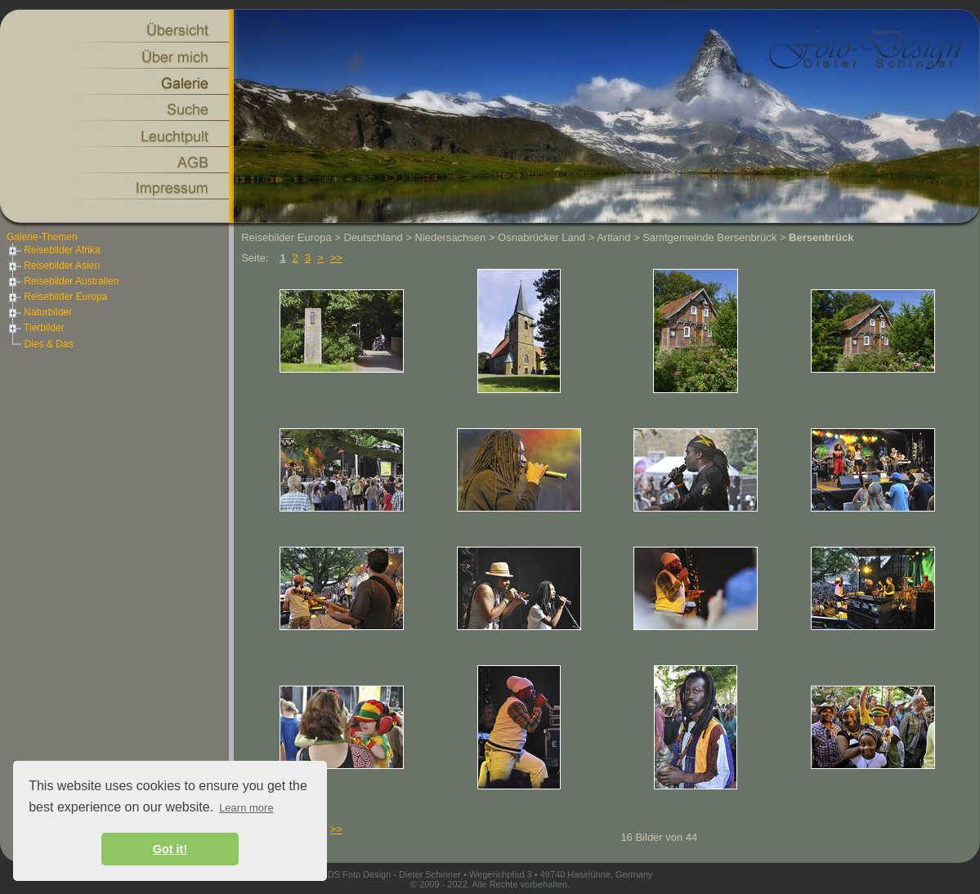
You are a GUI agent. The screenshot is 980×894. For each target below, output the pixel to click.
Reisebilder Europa (57, 296)
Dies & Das (49, 344)
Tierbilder (36, 327)
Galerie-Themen (42, 237)
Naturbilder (39, 312)
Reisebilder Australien (63, 281)
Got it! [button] (170, 849)
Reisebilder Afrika (54, 250)
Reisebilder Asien (53, 265)
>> (336, 258)
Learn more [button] (246, 808)
